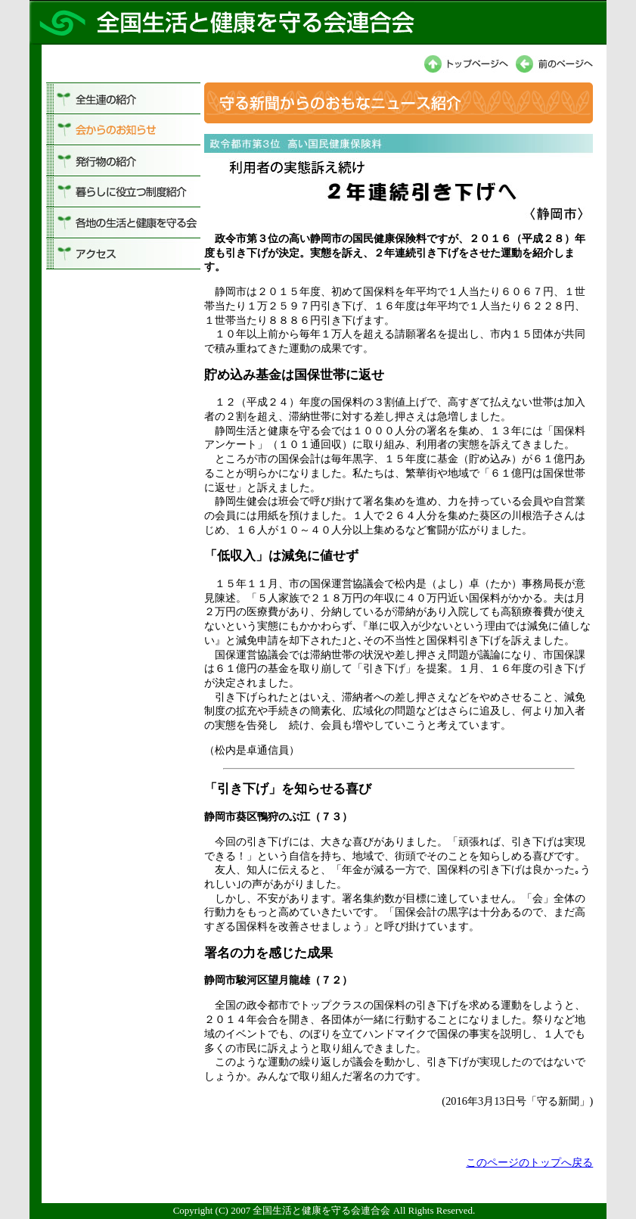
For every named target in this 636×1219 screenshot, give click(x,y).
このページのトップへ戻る (529, 1162)
